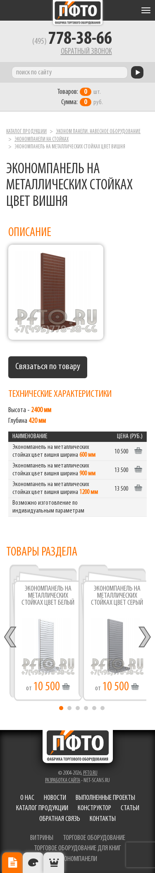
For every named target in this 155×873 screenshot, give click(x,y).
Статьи (130, 808)
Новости (55, 798)
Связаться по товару (47, 367)
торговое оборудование (94, 838)
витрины (41, 838)
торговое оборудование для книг (77, 848)
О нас (27, 798)
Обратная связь (59, 819)
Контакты (103, 819)
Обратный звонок (86, 52)
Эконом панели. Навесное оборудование (98, 131)
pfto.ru (90, 773)
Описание (12, 862)
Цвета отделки (33, 862)
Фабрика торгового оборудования (78, 12)
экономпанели (77, 859)
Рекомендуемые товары (53, 862)
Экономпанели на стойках (41, 139)
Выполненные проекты (105, 798)
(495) (72, 42)
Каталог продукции (26, 131)
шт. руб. (80, 97)
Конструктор (94, 808)
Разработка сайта (62, 781)
